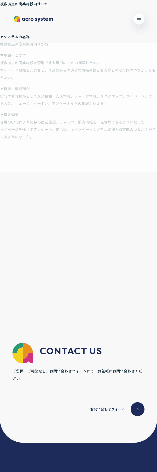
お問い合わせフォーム (107, 409)
